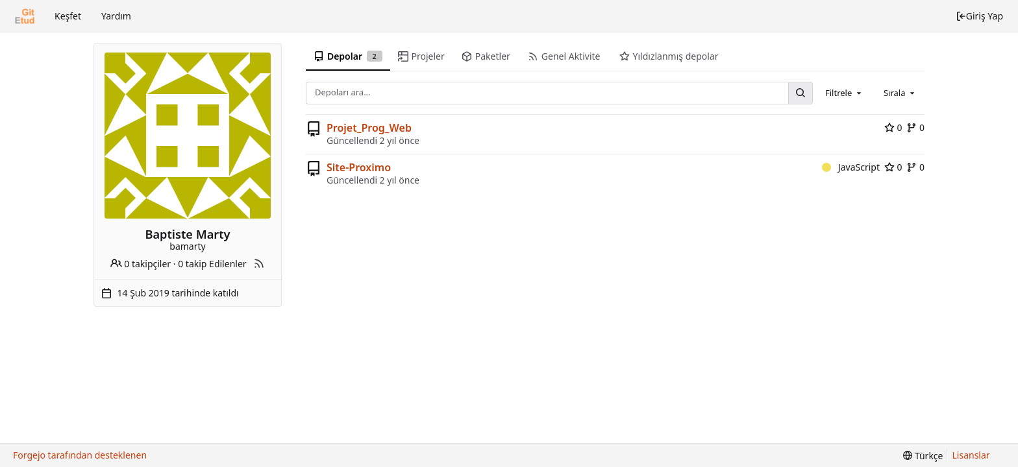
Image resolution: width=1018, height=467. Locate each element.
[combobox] (844, 92)
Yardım (116, 16)
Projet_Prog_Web (369, 127)
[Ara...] (800, 93)
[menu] (923, 455)
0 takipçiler (140, 263)
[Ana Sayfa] (24, 16)
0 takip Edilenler (212, 263)
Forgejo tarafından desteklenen (80, 455)
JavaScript (851, 167)
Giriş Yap (979, 16)
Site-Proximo (359, 167)
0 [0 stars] (893, 127)
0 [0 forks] (915, 127)
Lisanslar (971, 455)
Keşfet (68, 16)
